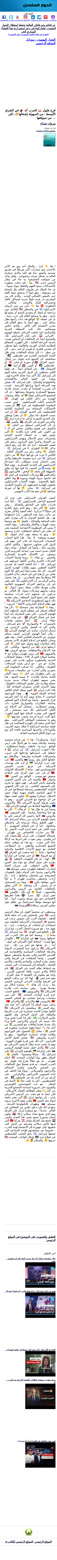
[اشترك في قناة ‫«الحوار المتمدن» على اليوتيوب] (28, 34)
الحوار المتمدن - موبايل (40, 39)
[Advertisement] (28, 73)
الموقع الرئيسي (45, 43)
